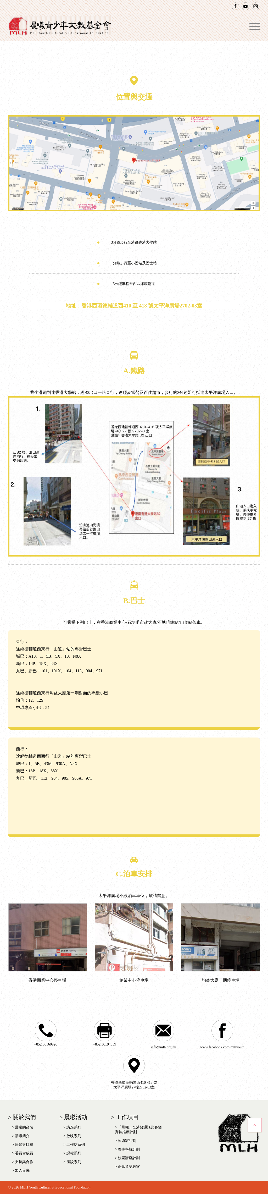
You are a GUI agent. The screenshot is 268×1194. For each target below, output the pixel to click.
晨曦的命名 (24, 1127)
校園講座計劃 (129, 1158)
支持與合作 (24, 1162)
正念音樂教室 (129, 1167)
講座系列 (73, 1127)
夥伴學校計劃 (129, 1149)
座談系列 (73, 1162)
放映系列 (73, 1136)
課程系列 (73, 1153)
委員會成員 (24, 1153)
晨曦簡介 (22, 1136)
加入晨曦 (22, 1171)
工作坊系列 (75, 1145)
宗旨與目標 (24, 1145)
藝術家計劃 (127, 1141)
